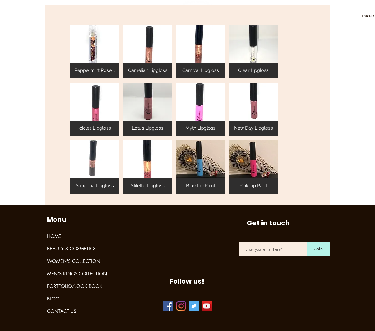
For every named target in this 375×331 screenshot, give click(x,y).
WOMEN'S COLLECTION (73, 261)
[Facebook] (168, 306)
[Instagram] (181, 306)
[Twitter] (194, 306)
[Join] (318, 249)
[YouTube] (207, 306)
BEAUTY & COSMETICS (71, 249)
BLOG (53, 299)
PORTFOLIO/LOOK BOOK (74, 286)
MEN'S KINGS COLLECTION (77, 274)
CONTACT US (61, 311)
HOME (54, 236)
